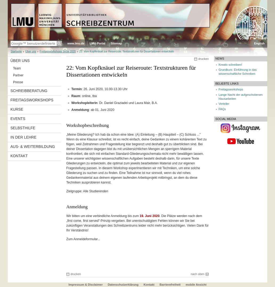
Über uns (30, 51)
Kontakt (19, 156)
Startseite (16, 51)
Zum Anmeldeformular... (83, 239)
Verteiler (224, 103)
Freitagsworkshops (32, 100)
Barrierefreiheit (170, 284)
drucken (203, 58)
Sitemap (116, 43)
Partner (18, 75)
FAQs (222, 109)
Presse (18, 82)
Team (17, 68)
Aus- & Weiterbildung (32, 146)
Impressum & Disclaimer (85, 284)
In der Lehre (23, 137)
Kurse (16, 109)
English (259, 43)
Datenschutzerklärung (123, 284)
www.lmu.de (75, 43)
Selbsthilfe (22, 128)
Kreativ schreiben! (230, 64)
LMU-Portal (97, 43)
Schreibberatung (28, 91)
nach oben (197, 274)
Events (17, 119)
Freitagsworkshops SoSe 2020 (58, 51)
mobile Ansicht (196, 284)
